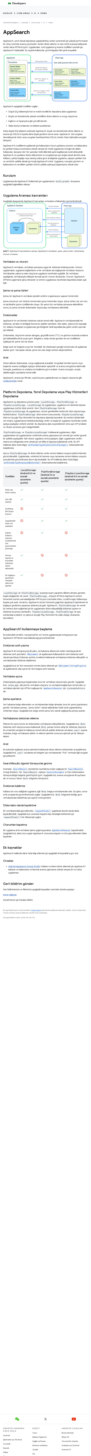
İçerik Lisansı (36, 910)
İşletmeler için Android (12, 1439)
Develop (8, 13)
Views (43, 13)
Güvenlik (6, 1444)
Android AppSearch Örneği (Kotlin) (24, 866)
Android (6, 1435)
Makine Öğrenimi (39, 1437)
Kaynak (6, 1448)
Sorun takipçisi (10, 895)
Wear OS (65, 1437)
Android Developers (10, 22)
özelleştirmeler (10, 381)
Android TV (66, 1449)
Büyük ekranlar (68, 1433)
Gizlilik (35, 1449)
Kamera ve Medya (39, 1445)
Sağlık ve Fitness (39, 1441)
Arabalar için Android (70, 1445)
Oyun (34, 1433)
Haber (5, 1452)
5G (33, 1454)
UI (35, 13)
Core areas (23, 13)
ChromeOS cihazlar (70, 1441)
